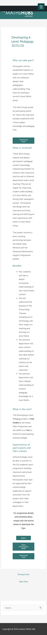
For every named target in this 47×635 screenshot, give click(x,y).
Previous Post (23, 574)
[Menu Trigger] (41, 6)
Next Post (23, 581)
